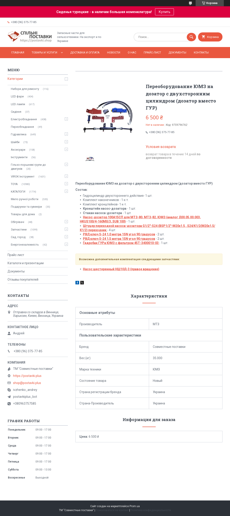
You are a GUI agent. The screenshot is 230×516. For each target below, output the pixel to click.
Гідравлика (18, 134)
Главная (17, 52)
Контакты (201, 52)
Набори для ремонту (25, 89)
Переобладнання (22, 126)
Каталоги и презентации (26, 263)
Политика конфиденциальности (151, 510)
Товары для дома (23, 214)
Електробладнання (24, 119)
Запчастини (19, 229)
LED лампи (18, 104)
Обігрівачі (17, 222)
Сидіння (16, 111)
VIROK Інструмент (23, 176)
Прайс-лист (152, 52)
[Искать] (191, 37)
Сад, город (18, 237)
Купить (164, 12)
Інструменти (19, 157)
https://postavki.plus (27, 376)
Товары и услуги (44, 52)
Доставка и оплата (85, 52)
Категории (15, 79)
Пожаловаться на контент (112, 510)
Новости (113, 52)
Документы (177, 52)
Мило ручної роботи (24, 199)
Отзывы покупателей (23, 279)
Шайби (15, 142)
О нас (132, 52)
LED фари (17, 96)
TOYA (14, 184)
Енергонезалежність (25, 244)
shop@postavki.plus (27, 383)
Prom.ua (135, 506)
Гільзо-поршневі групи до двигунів (28, 166)
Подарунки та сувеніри (26, 206)
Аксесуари (18, 149)
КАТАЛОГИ (18, 191)
